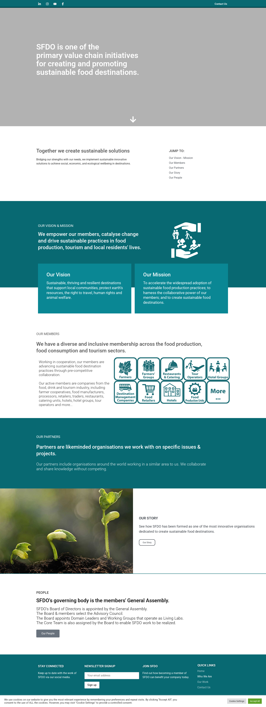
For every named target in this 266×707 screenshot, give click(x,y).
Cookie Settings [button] (236, 701)
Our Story (147, 543)
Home (143, 15)
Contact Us (219, 3)
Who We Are (164, 16)
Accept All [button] (255, 701)
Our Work (190, 16)
